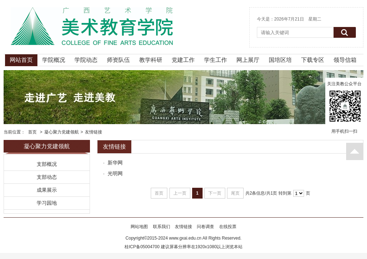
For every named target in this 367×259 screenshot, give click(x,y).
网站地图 (139, 226)
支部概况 (47, 164)
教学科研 (150, 60)
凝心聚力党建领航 (61, 132)
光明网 (115, 173)
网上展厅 (247, 60)
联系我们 (161, 226)
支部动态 (47, 177)
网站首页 (21, 60)
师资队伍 (118, 60)
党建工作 (183, 60)
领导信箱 (345, 60)
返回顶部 (354, 151)
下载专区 (312, 60)
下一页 (214, 193)
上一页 (179, 193)
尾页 (235, 193)
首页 (32, 132)
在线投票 (227, 226)
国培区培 (280, 60)
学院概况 (53, 60)
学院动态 (86, 60)
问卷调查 (205, 226)
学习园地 (47, 203)
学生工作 (215, 60)
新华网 (115, 162)
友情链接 (93, 132)
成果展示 (47, 190)
